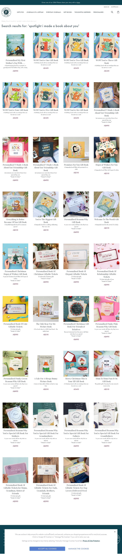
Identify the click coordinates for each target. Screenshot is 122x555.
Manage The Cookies (78, 548)
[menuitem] (20, 12)
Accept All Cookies (47, 548)
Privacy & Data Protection (91, 541)
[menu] (60, 12)
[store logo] (6, 12)
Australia (115, 7)
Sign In (106, 7)
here (78, 2)
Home (3, 21)
